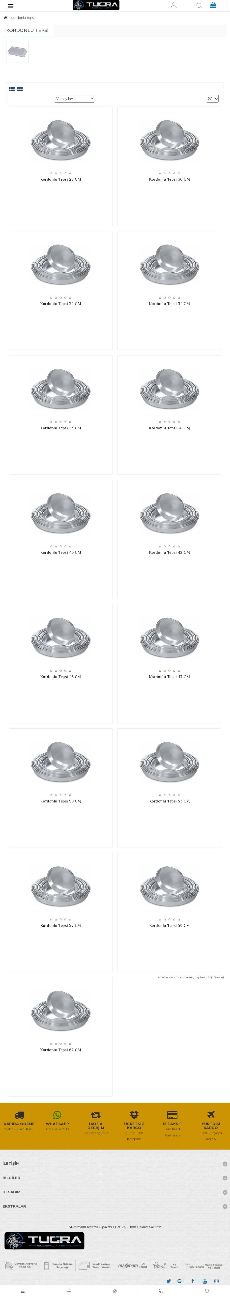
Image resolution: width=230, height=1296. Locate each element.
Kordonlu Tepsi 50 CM (60, 801)
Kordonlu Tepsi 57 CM (60, 925)
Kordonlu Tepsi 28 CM (60, 179)
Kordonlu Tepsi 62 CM (60, 1050)
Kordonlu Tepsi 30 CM (169, 179)
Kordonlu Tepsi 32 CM (60, 304)
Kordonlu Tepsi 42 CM (169, 552)
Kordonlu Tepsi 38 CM (169, 428)
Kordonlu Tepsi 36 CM (60, 428)
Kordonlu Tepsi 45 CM (60, 677)
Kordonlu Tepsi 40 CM (60, 552)
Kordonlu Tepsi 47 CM (169, 677)
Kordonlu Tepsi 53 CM (169, 801)
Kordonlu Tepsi (22, 18)
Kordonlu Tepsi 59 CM (169, 925)
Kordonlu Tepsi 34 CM (169, 304)
